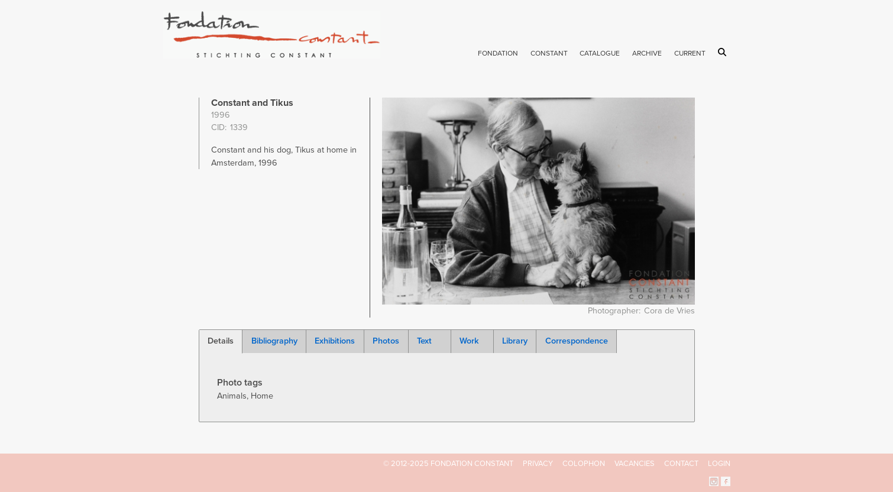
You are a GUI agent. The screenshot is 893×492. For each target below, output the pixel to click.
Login (719, 463)
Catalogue (600, 53)
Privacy (538, 463)
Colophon (583, 463)
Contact (681, 463)
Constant (549, 53)
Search (724, 52)
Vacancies (634, 463)
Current (690, 53)
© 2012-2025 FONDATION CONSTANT (448, 463)
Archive (647, 53)
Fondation (498, 53)
